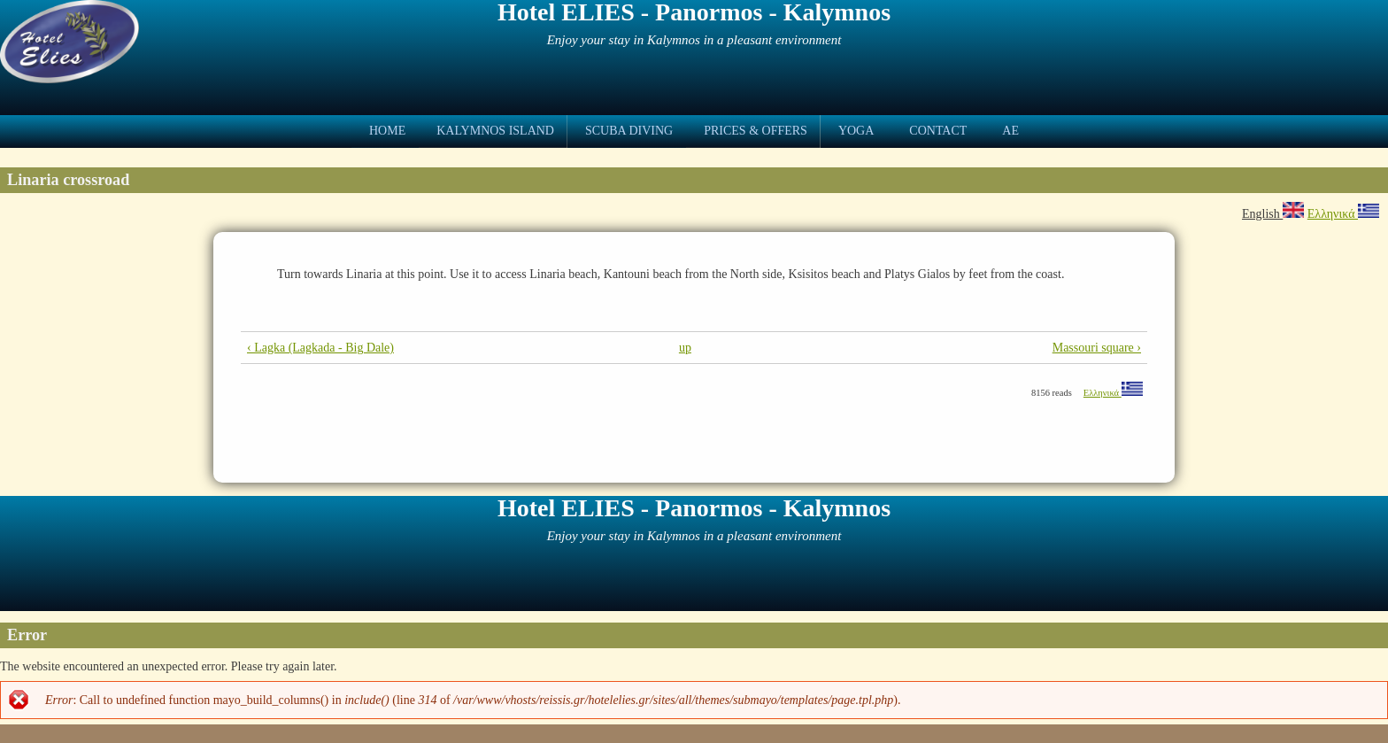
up (685, 347)
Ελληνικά (1343, 214)
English (1273, 214)
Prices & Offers (755, 130)
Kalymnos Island (495, 130)
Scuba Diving (629, 130)
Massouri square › (1097, 347)
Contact (938, 130)
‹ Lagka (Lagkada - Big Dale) (320, 347)
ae (1010, 130)
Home (387, 130)
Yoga (856, 130)
